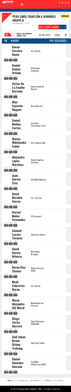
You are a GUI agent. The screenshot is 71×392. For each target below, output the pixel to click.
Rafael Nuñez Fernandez (18, 216)
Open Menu (22, 4)
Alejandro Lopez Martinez (18, 161)
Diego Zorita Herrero (17, 322)
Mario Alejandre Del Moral (18, 304)
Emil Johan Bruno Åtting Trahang (18, 342)
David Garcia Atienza (17, 252)
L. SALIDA (47, 27)
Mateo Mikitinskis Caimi (19, 142)
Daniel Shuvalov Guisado (17, 363)
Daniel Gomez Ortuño (16, 69)
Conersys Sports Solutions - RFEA (30, 388)
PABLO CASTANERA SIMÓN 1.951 (24, 34)
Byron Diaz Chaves (19, 269)
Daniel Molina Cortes (16, 124)
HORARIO (55, 27)
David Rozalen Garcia (17, 197)
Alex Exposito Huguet (17, 106)
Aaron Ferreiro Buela (17, 51)
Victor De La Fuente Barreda (18, 87)
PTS (40, 27)
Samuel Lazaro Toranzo (17, 234)
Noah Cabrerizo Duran (18, 285)
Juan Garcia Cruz (16, 179)
